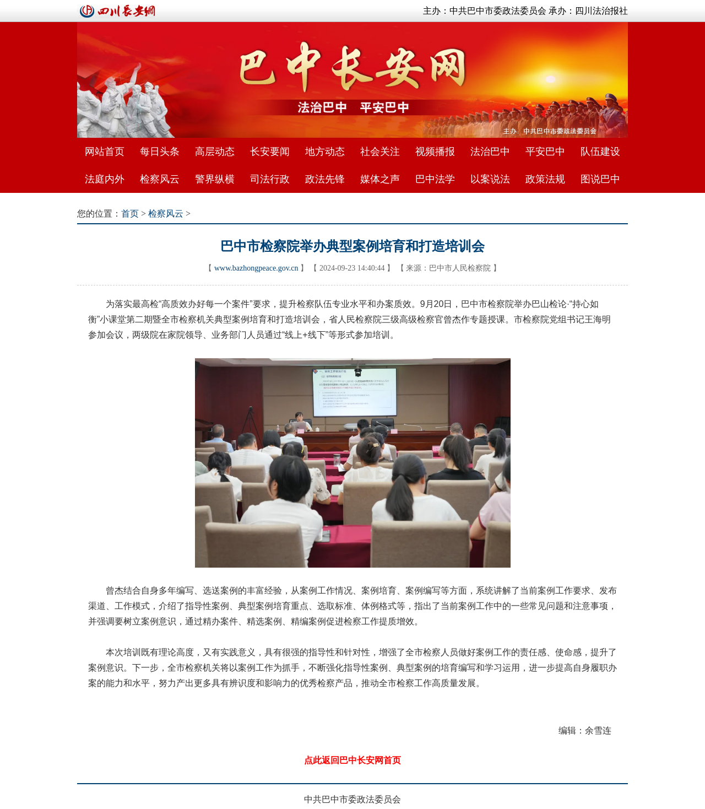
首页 (130, 213)
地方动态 (325, 151)
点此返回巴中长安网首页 (352, 760)
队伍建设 (600, 151)
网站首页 (104, 151)
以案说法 (490, 179)
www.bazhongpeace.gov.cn (256, 268)
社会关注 (380, 151)
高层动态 (215, 151)
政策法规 (545, 179)
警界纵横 (215, 179)
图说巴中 (600, 179)
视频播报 (435, 151)
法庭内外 (104, 179)
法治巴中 (490, 151)
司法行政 (270, 179)
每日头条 (160, 151)
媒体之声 (380, 179)
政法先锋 (325, 179)
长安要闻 (270, 151)
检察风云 (160, 179)
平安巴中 (545, 151)
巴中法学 (435, 179)
